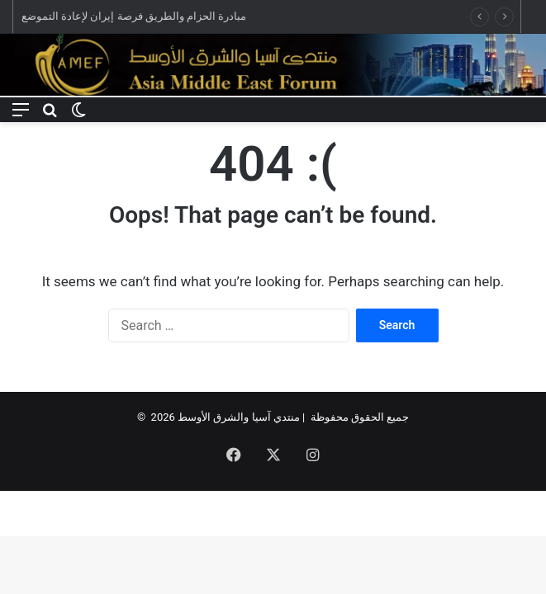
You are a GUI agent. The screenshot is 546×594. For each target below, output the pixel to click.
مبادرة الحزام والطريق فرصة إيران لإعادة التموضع (133, 16)
